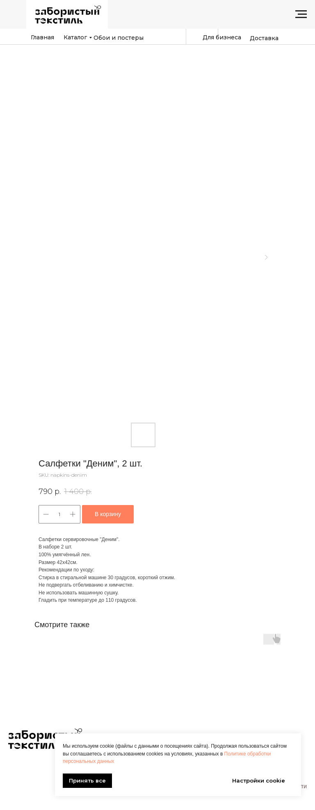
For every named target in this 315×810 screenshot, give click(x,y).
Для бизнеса (222, 37)
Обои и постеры (119, 37)
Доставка (264, 38)
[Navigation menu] (301, 14)
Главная (42, 37)
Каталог (75, 37)
